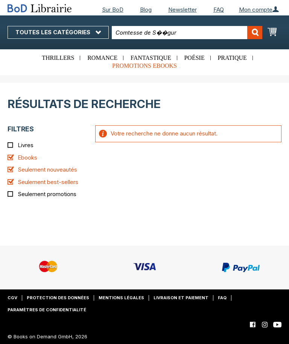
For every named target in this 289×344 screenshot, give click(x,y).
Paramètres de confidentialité (47, 309)
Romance (102, 58)
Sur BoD (112, 9)
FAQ (218, 9)
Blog (146, 9)
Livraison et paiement (181, 297)
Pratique (232, 58)
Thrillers (58, 58)
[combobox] (187, 32)
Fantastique (151, 58)
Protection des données (58, 297)
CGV (12, 297)
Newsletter (182, 9)
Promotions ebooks (144, 65)
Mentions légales (121, 297)
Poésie (194, 58)
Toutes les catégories (58, 32)
